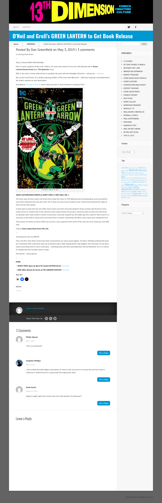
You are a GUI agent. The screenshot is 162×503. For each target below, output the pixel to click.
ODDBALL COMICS (131, 115)
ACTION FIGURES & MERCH (134, 64)
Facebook (50, 318)
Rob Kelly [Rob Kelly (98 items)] (128, 191)
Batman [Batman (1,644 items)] (133, 170)
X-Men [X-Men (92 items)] (128, 197)
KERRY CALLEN (130, 102)
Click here (65, 266)
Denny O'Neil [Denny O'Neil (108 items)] (130, 178)
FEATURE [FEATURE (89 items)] (132, 180)
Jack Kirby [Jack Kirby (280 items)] (140, 182)
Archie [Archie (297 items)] (140, 167)
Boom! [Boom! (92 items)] (126, 173)
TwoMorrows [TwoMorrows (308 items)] (137, 195)
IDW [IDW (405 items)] (134, 182)
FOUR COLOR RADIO (132, 91)
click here (100, 73)
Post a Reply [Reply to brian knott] (103, 403)
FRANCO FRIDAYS (130, 95)
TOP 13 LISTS (129, 135)
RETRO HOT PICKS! (131, 132)
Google (46, 318)
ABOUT (16, 27)
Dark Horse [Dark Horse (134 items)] (143, 175)
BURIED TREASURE (131, 75)
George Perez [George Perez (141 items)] (140, 180)
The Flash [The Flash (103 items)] (145, 194)
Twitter (55, 318)
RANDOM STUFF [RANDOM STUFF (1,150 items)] (130, 189)
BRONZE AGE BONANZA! (133, 71)
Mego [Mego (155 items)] (136, 185)
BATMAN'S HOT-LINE (132, 68)
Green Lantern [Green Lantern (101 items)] (128, 182)
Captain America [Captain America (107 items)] (139, 173)
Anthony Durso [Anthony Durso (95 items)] (134, 168)
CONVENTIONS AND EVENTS (135, 85)
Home (16, 44)
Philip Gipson (32, 337)
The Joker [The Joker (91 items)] (123, 196)
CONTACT (26, 27)
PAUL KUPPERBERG (131, 118)
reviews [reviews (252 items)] (143, 189)
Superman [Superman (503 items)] (137, 193)
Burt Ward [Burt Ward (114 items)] (131, 173)
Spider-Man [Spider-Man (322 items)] (136, 191)
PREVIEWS (31, 44)
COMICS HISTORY (130, 81)
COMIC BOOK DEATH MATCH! (135, 78)
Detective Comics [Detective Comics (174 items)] (140, 178)
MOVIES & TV (129, 108)
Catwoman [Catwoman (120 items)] (124, 175)
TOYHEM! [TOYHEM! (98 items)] (129, 196)
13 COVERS (128, 61)
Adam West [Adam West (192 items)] (125, 168)
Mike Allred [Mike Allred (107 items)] (124, 187)
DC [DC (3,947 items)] (123, 177)
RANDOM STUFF (130, 125)
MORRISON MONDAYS (132, 105)
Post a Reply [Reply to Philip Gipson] (103, 353)
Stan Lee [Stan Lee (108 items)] (144, 191)
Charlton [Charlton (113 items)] (131, 175)
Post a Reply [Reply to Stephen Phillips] (103, 380)
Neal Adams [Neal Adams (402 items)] (133, 187)
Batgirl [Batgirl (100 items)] (127, 170)
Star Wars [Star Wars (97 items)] (129, 194)
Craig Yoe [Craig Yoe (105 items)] (137, 175)
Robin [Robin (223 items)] (123, 191)
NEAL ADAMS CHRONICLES (134, 112)
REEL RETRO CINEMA (132, 129)
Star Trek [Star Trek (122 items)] (124, 194)
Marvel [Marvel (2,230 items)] (129, 184)
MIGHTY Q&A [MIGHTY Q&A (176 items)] (142, 185)
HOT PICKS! (128, 98)
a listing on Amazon (33, 84)
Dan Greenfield (41, 49)
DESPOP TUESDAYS (131, 88)
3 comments (86, 49)
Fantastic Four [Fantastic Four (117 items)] (125, 180)
